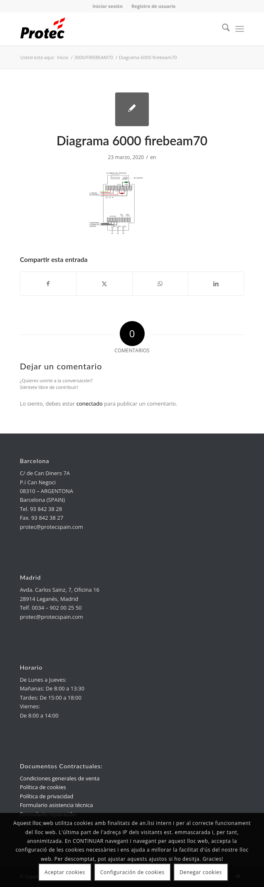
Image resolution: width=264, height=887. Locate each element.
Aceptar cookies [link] (64, 872)
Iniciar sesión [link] (108, 6)
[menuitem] (222, 28)
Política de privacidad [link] (46, 796)
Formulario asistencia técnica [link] (56, 805)
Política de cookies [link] (43, 787)
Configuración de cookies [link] (132, 872)
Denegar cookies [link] (201, 872)
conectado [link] (89, 403)
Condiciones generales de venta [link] (60, 778)
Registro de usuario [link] (153, 6)
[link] (110, 28)
